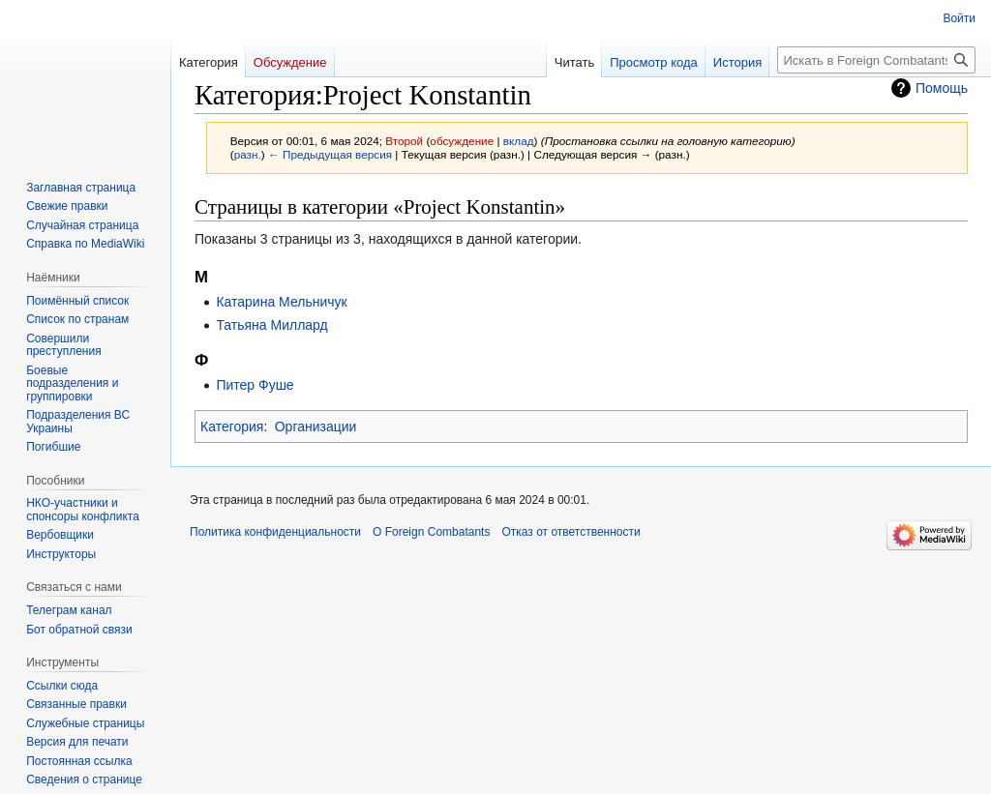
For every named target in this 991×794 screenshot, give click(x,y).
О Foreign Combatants (431, 532)
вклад (518, 140)
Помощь (942, 88)
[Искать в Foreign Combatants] (876, 60)
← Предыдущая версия (330, 154)
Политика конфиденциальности (275, 532)
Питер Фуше (254, 385)
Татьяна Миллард (271, 325)
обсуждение (462, 140)
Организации (316, 426)
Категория (231, 426)
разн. (247, 154)
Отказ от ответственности (570, 532)
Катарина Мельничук (281, 301)
